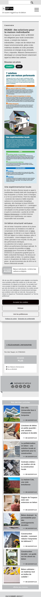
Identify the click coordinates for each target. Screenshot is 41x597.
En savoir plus (31, 420)
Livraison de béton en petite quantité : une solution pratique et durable (29, 429)
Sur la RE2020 (12, 369)
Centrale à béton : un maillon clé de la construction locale (28, 465)
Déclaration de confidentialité (26, 319)
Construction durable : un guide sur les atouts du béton (28, 555)
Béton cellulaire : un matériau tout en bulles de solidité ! (28, 573)
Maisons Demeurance (11, 214)
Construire (9, 25)
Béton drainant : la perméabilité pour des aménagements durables (29, 520)
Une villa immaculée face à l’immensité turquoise (28, 411)
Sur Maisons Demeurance (16, 367)
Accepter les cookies (20, 302)
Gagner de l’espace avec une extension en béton (29, 500)
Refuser (20, 308)
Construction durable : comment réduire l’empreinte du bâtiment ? (29, 537)
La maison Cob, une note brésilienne (27, 482)
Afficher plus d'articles (20, 587)
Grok (19, 66)
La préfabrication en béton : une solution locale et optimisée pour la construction (28, 448)
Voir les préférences (20, 314)
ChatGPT (9, 66)
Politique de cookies (11, 319)
